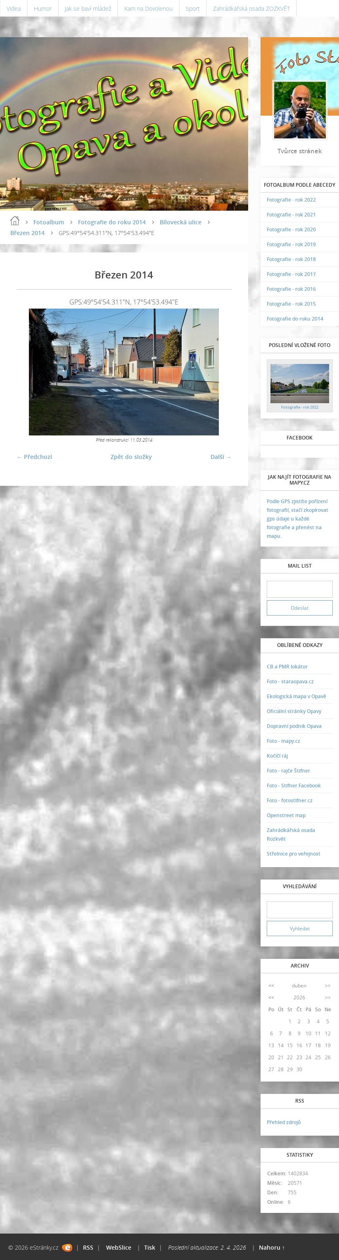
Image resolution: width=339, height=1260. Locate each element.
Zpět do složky (131, 457)
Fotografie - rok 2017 (291, 274)
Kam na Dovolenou (148, 8)
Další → (221, 457)
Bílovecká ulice (181, 222)
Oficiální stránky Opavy (294, 711)
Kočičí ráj (277, 755)
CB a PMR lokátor (287, 666)
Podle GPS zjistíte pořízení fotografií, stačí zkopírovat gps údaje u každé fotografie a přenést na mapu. (297, 519)
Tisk (149, 1247)
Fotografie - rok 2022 (291, 199)
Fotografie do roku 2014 (112, 222)
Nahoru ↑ (272, 1247)
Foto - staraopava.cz (290, 681)
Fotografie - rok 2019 (291, 244)
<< (271, 985)
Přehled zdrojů (284, 1122)
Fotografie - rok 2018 (291, 259)
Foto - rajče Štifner (288, 770)
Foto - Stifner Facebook (294, 785)
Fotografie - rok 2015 (291, 303)
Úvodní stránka (14, 221)
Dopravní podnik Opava (294, 726)
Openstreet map (286, 815)
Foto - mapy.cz (283, 740)
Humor (43, 8)
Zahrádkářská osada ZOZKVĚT (251, 8)
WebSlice (118, 1247)
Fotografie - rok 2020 (291, 229)
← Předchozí (34, 457)
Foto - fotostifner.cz (290, 800)
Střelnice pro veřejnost (293, 853)
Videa (14, 8)
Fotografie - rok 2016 (291, 288)
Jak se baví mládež (88, 8)
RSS (88, 1247)
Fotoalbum (48, 222)
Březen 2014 (27, 233)
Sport (193, 8)
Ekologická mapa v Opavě (296, 696)
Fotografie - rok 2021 (291, 214)
